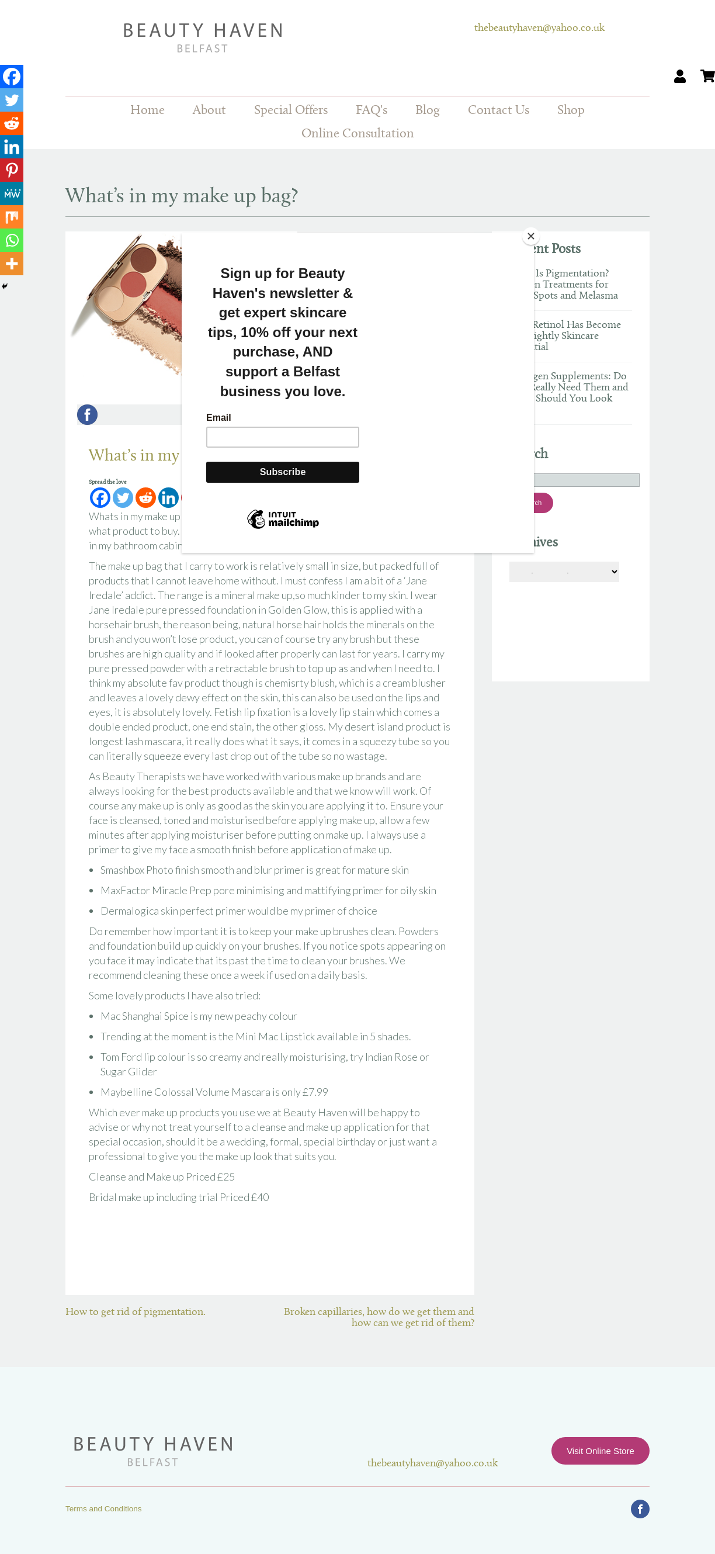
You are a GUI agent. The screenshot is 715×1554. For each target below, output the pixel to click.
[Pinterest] (11, 170)
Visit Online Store (600, 1451)
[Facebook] (11, 76)
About (209, 110)
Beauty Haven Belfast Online (270, 38)
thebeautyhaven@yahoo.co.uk (539, 28)
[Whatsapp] (11, 240)
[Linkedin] (11, 146)
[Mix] (11, 217)
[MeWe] (11, 193)
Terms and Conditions (103, 1508)
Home (147, 110)
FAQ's (371, 110)
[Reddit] (11, 123)
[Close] (531, 236)
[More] (11, 263)
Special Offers (291, 110)
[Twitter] (11, 100)
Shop (571, 110)
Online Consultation (357, 134)
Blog (427, 110)
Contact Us (498, 110)
